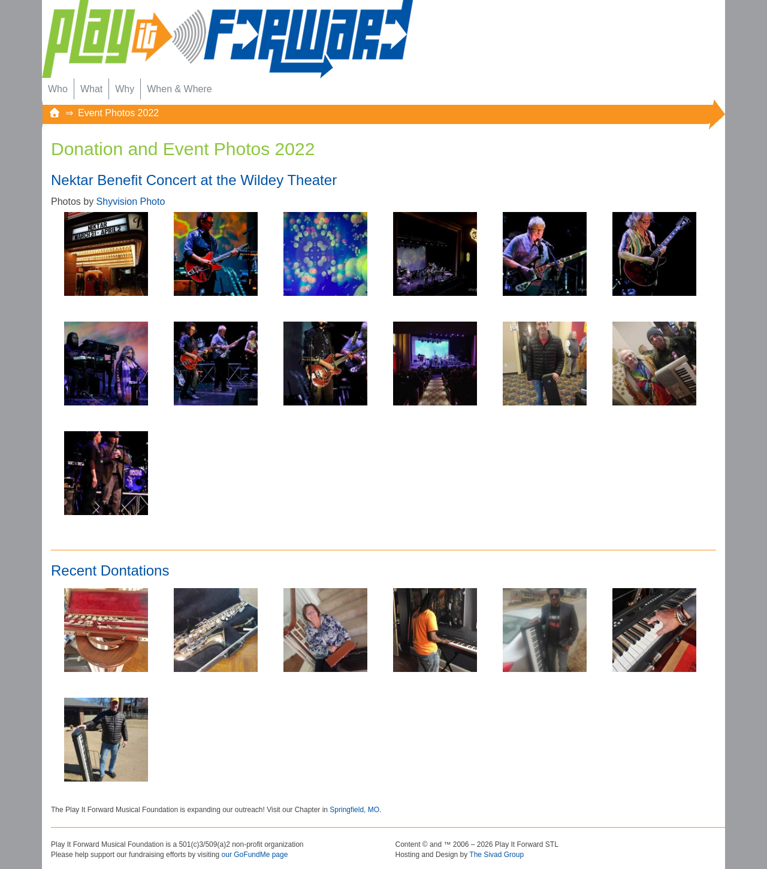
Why (124, 89)
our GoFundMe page (255, 854)
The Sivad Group (496, 854)
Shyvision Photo (130, 201)
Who (58, 89)
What (91, 89)
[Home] (55, 113)
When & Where (179, 89)
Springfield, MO (354, 810)
